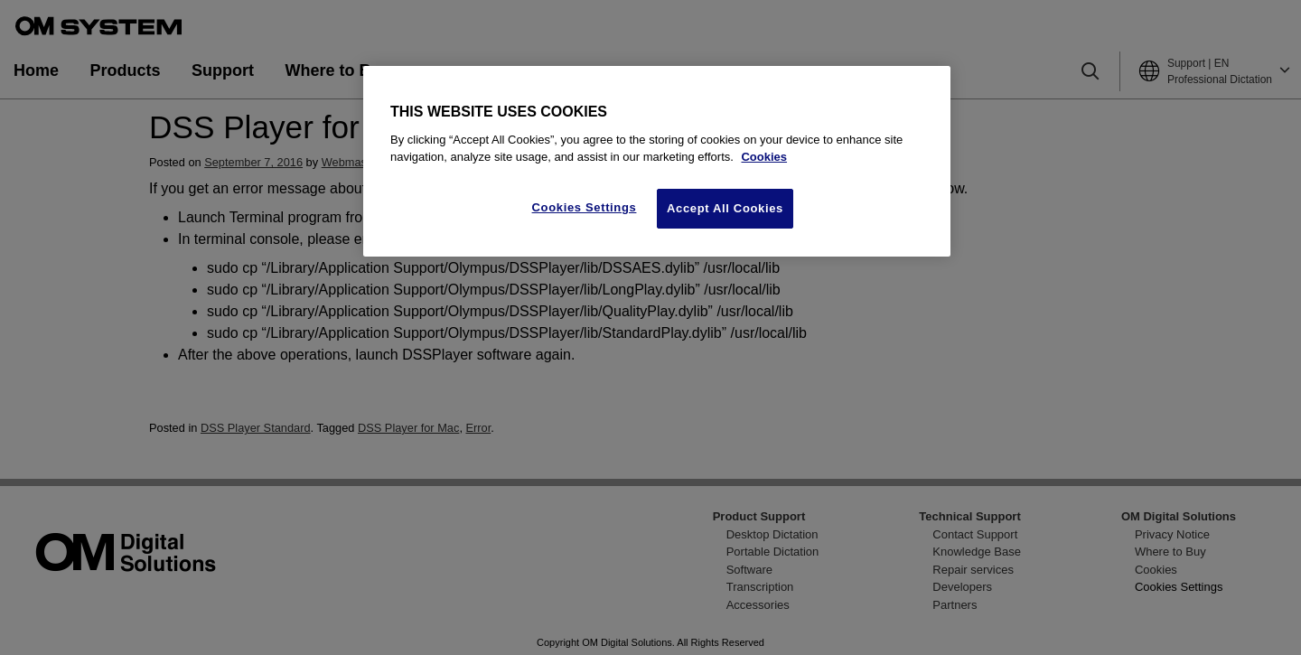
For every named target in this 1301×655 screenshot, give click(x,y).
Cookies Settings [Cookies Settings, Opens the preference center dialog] (584, 207)
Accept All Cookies (725, 208)
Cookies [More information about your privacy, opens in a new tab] (764, 157)
